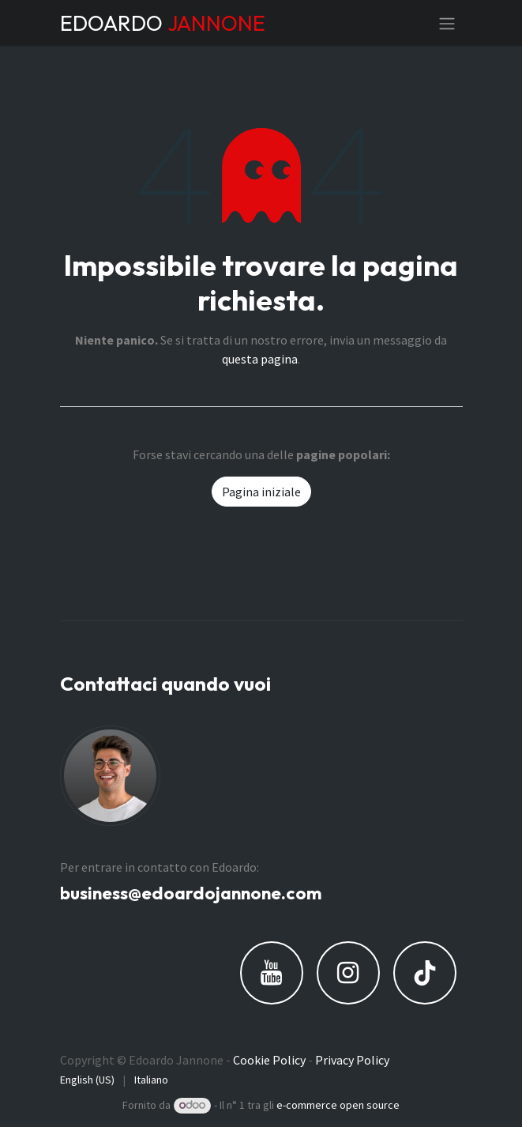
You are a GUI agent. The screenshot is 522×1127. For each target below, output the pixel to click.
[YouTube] (271, 973)
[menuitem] (87, 1080)
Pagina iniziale (261, 491)
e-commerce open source (338, 1105)
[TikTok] (425, 973)
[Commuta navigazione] (447, 23)
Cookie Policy (269, 1060)
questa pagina (260, 359)
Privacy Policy (352, 1060)
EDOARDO (162, 22)
